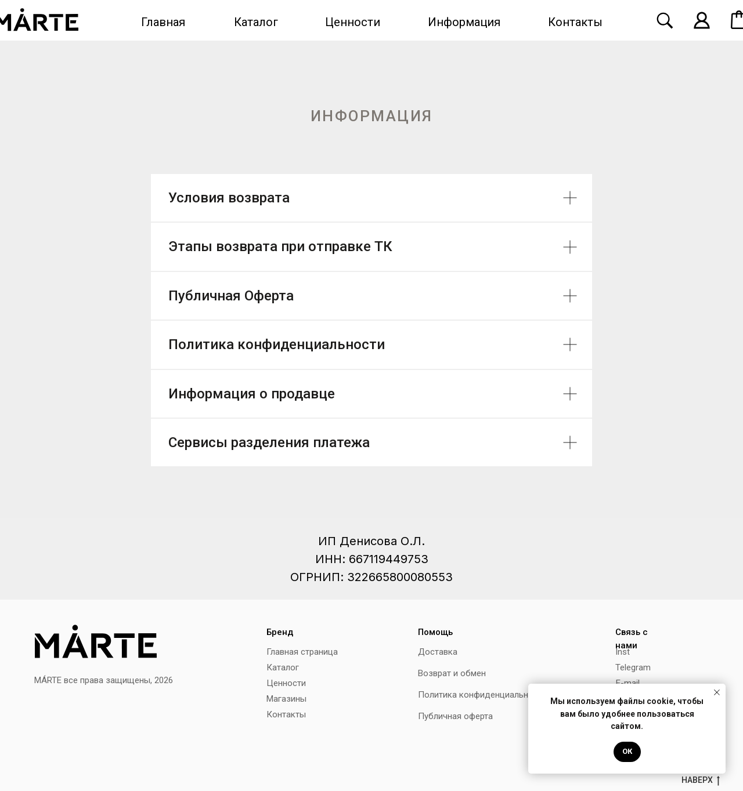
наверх (700, 780)
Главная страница (302, 652)
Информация (464, 22)
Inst (622, 652)
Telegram (633, 667)
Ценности (352, 22)
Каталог (256, 22)
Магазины (286, 699)
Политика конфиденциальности (482, 695)
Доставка (437, 652)
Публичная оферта (455, 716)
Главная (163, 22)
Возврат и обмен (452, 673)
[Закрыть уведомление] (717, 692)
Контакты (575, 22)
